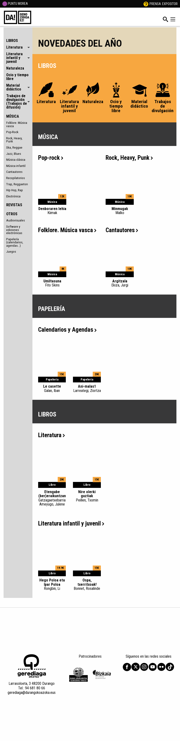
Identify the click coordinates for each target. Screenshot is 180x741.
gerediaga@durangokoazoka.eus (32, 692)
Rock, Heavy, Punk (14, 139)
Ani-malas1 (87, 388)
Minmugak (120, 210)
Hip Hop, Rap (14, 190)
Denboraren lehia (52, 210)
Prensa (155, 4)
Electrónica (13, 196)
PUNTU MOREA (15, 3)
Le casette (52, 388)
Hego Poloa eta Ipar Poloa (52, 584)
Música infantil (16, 166)
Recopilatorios (15, 178)
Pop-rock (50, 157)
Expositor (170, 4)
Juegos (11, 251)
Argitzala (120, 283)
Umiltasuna (52, 283)
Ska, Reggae (14, 147)
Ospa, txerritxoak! (87, 584)
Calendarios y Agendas (67, 329)
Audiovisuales (15, 220)
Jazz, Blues (13, 153)
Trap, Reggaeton (17, 184)
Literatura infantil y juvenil (71, 523)
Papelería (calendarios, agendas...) (14, 242)
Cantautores (14, 172)
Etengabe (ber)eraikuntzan (52, 498)
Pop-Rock (12, 132)
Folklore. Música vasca (16, 124)
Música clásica (15, 159)
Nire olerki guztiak (87, 496)
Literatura (51, 435)
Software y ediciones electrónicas (14, 230)
